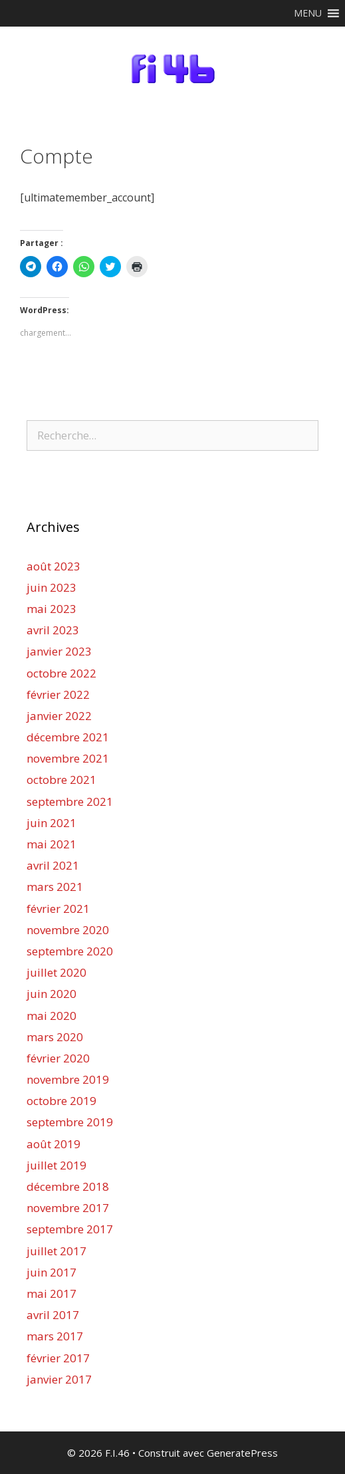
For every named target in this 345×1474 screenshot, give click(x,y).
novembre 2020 (68, 929)
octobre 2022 (61, 673)
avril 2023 (53, 630)
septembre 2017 (70, 1229)
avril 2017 (53, 1314)
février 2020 (58, 1058)
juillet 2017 (56, 1251)
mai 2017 (51, 1293)
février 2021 (58, 908)
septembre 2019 (70, 1122)
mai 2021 (51, 844)
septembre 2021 (70, 801)
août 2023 (53, 566)
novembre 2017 (68, 1207)
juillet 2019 (56, 1165)
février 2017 (58, 1358)
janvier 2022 (59, 715)
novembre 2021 (68, 758)
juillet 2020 (56, 972)
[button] (308, 13)
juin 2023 (51, 587)
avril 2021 (53, 865)
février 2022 (58, 694)
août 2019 (53, 1144)
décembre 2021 (68, 737)
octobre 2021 (61, 779)
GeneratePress (242, 1452)
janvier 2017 (59, 1379)
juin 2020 (51, 993)
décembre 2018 (68, 1186)
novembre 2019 (68, 1079)
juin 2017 (51, 1272)
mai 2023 (51, 608)
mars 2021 (55, 886)
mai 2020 (51, 1015)
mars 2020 (55, 1036)
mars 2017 (55, 1336)
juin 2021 (51, 822)
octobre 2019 (61, 1100)
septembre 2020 (70, 951)
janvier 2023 (59, 651)
